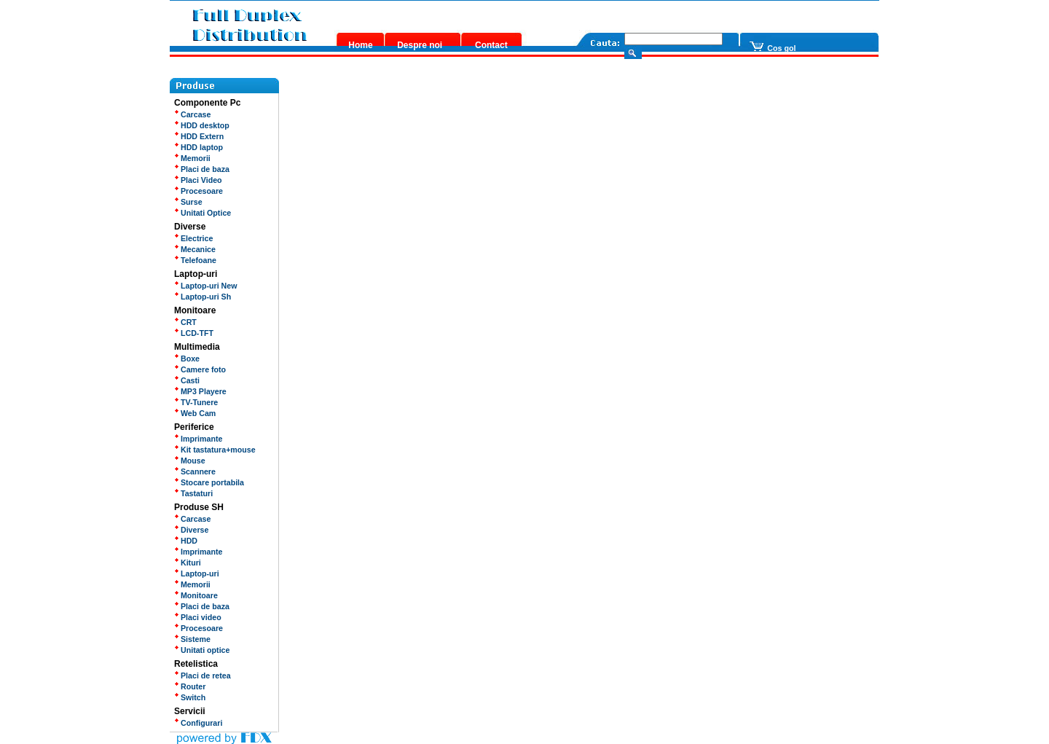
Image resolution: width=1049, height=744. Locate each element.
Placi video (197, 617)
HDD (185, 540)
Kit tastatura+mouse (215, 449)
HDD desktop (201, 125)
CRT (185, 322)
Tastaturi (193, 493)
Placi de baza (201, 169)
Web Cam (195, 413)
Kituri (187, 562)
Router (189, 686)
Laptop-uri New (205, 285)
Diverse (191, 529)
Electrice (193, 238)
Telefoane (195, 260)
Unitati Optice (202, 212)
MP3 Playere (200, 391)
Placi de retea (202, 675)
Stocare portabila (209, 482)
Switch (189, 697)
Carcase (192, 114)
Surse (188, 201)
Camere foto (200, 369)
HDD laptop (198, 147)
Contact (491, 45)
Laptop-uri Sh (202, 296)
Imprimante (198, 438)
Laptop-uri (196, 573)
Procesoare (198, 191)
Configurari (198, 722)
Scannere (195, 471)
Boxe (187, 358)
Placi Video (198, 180)
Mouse (189, 460)
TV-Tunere (196, 402)
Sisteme (192, 639)
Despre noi (419, 45)
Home (360, 45)
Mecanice (195, 249)
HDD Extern (199, 136)
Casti (187, 380)
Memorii (192, 158)
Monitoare (196, 595)
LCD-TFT (193, 333)
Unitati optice (201, 650)
